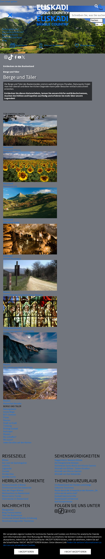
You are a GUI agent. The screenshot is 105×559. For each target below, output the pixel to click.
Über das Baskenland (12, 515)
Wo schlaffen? (9, 436)
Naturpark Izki (10, 186)
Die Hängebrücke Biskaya (66, 462)
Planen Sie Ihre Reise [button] (12, 37)
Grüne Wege (9, 411)
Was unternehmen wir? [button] (13, 31)
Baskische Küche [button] (10, 34)
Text (101, 9)
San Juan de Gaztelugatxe (14, 462)
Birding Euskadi (10, 428)
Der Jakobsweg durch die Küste (18, 367)
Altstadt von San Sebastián (67, 474)
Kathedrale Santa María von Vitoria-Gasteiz (75, 465)
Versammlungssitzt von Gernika (18, 331)
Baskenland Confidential (66, 498)
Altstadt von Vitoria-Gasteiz (68, 471)
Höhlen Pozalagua (12, 258)
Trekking (7, 425)
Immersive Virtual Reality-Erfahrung (19, 518)
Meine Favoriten (84, 45)
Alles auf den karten (50, 45)
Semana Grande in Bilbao (14, 484)
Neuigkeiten (8, 509)
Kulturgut (8, 255)
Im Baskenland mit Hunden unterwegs (73, 484)
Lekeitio (6, 465)
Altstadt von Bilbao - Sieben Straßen (72, 468)
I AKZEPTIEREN (26, 551)
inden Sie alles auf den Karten (17, 442)
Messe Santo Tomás (11, 496)
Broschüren (18, 45)
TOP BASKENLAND (12, 328)
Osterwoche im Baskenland (15, 498)
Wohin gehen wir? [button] (10, 29)
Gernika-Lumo (9, 476)
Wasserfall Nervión (12, 403)
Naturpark (8, 147)
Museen (6, 434)
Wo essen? (8, 439)
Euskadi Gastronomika (65, 496)
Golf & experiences (63, 501)
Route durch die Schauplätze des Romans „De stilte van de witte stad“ (76, 492)
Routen (6, 292)
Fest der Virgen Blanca (12, 490)
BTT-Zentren (9, 414)
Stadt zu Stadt (10, 423)
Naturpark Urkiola (12, 150)
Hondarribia (8, 474)
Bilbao (5, 460)
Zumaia (5, 471)
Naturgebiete (9, 409)
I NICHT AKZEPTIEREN (75, 551)
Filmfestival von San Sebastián (16, 487)
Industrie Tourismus (64, 487)
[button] (7, 15)
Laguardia (6, 468)
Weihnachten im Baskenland (15, 493)
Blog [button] (4, 40)
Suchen (96, 20)
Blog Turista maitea (11, 512)
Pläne (6, 417)
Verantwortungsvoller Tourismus (18, 520)
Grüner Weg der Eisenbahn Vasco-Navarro (23, 294)
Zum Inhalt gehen (8, 1)
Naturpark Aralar (11, 222)
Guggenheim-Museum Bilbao (68, 460)
